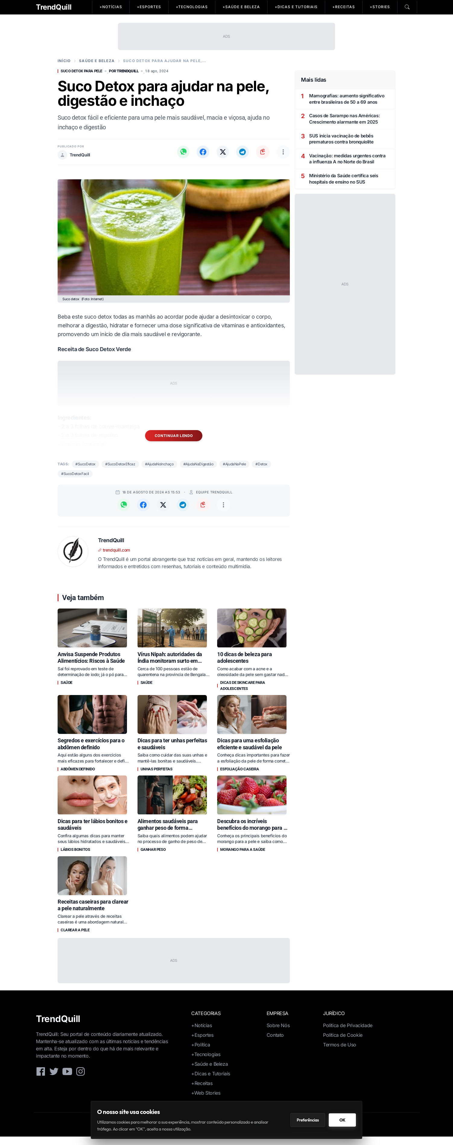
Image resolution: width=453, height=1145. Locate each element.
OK (342, 1120)
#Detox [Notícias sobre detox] (261, 464)
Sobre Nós (278, 1034)
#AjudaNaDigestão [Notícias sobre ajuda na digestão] (198, 464)
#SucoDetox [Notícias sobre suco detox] (85, 464)
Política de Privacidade (347, 1034)
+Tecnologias (205, 1063)
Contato (275, 1043)
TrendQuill (54, 7)
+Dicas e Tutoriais (210, 1082)
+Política (200, 1053)
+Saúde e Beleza (209, 1072)
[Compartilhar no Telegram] (242, 152)
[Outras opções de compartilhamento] (283, 152)
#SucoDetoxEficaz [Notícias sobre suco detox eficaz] (120, 464)
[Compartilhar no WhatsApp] (180, 152)
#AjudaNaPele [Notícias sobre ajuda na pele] (234, 464)
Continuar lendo (174, 435)
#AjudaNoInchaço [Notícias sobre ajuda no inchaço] (159, 464)
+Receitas (201, 1092)
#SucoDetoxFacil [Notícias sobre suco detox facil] (75, 473)
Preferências (308, 1120)
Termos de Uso (339, 1053)
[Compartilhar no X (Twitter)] (221, 152)
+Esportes (202, 1043)
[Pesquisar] (407, 7)
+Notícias (201, 1034)
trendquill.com (114, 549)
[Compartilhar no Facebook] (201, 152)
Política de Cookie (343, 1043)
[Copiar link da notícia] (262, 152)
